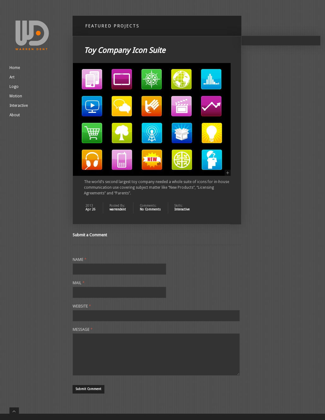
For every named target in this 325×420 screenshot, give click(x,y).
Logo (14, 86)
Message (82, 329)
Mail (79, 283)
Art (12, 77)
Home (14, 68)
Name (79, 260)
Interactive (18, 105)
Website (82, 306)
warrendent (117, 209)
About (14, 115)
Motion (15, 96)
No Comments (150, 209)
